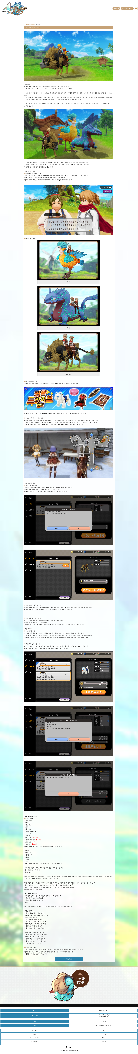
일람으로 (69, 959)
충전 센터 (116, 8)
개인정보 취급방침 (34, 1037)
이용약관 (34, 1034)
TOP (103, 1030)
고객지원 (103, 1037)
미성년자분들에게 (34, 1041)
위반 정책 (103, 1034)
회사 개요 (103, 1041)
